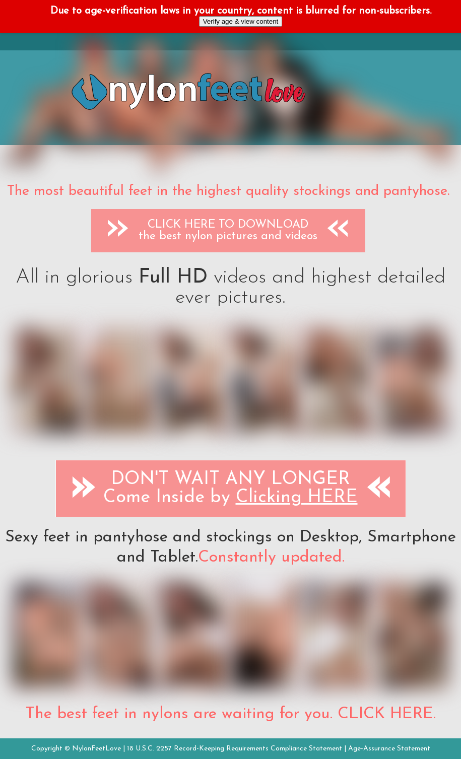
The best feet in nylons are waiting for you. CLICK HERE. (230, 714)
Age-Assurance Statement (389, 748)
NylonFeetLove (96, 748)
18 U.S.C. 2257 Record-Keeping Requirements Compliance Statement (234, 748)
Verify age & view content (241, 21)
